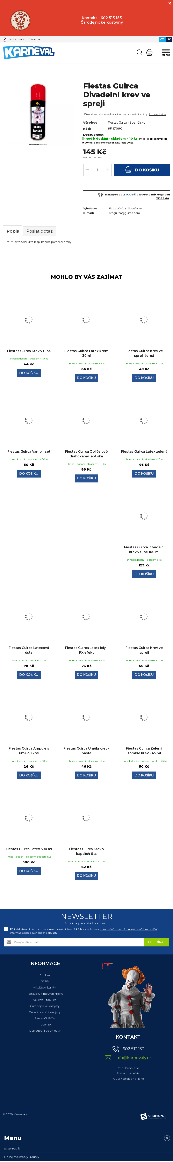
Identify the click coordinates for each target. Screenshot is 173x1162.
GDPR (45, 982)
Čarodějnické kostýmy (44, 1007)
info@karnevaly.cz (133, 1058)
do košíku (142, 169)
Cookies (44, 976)
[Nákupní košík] (149, 52)
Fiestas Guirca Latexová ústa (28, 650)
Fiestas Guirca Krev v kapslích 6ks (86, 852)
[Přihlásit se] (4, 39)
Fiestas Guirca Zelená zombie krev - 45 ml (144, 751)
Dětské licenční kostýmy (44, 1013)
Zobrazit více (157, 114)
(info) (141, 138)
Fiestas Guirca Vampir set (29, 452)
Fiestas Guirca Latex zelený (144, 452)
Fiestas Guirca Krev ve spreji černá (144, 353)
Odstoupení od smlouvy (44, 1031)
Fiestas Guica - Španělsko (127, 122)
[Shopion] (153, 1117)
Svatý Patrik (12, 1149)
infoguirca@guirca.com (124, 213)
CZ (162, 39)
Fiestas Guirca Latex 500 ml (29, 852)
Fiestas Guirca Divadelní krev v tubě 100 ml (144, 550)
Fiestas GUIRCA (45, 1019)
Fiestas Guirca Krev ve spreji (144, 650)
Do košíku (28, 374)
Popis (13, 231)
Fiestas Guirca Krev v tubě (29, 351)
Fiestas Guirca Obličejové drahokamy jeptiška (86, 454)
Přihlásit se (34, 39)
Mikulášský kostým (45, 988)
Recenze (45, 1025)
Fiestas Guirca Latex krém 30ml (86, 353)
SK (169, 39)
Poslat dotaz (41, 231)
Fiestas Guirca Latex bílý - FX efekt (86, 650)
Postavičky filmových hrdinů (45, 994)
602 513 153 (133, 1049)
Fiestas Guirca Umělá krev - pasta (86, 751)
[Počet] (97, 170)
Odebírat (156, 943)
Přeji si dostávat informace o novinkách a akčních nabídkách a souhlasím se (83, 932)
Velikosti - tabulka (44, 1000)
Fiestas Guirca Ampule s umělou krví (28, 751)
